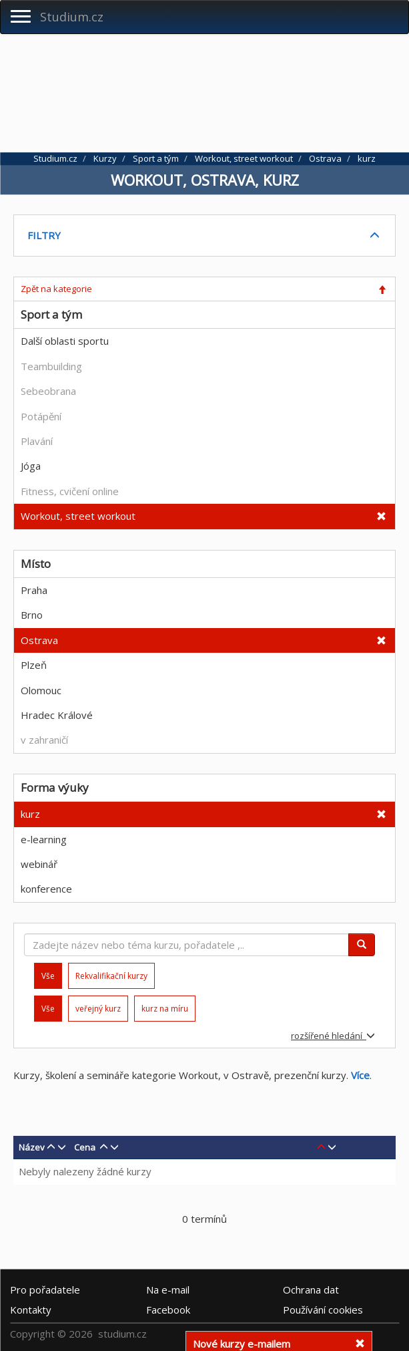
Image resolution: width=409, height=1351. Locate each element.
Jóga (31, 465)
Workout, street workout (78, 515)
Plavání (37, 441)
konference (46, 888)
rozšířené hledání (333, 1036)
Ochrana (311, 1289)
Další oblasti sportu (65, 340)
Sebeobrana (48, 391)
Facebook (168, 1309)
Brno (32, 614)
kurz (30, 813)
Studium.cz (71, 17)
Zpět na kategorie (56, 289)
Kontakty (30, 1309)
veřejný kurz (98, 1008)
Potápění (41, 416)
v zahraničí (44, 739)
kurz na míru (164, 1008)
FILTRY (44, 235)
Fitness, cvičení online (70, 491)
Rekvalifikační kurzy (111, 976)
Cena (84, 1147)
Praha (34, 590)
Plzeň (34, 664)
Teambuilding (51, 366)
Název (32, 1147)
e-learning (44, 839)
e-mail (167, 1289)
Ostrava (39, 640)
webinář (39, 864)
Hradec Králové (57, 715)
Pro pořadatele (45, 1289)
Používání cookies (323, 1309)
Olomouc (41, 690)
